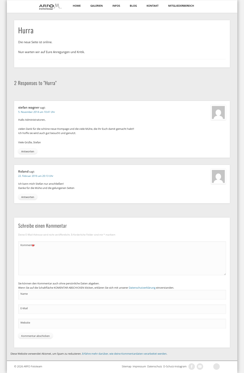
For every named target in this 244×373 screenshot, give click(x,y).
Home (77, 5)
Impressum (140, 366)
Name (24, 293)
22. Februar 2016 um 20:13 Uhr (35, 176)
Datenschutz (155, 366)
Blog (133, 5)
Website (25, 322)
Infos (116, 5)
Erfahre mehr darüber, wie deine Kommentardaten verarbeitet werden (124, 353)
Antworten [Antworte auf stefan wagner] (27, 151)
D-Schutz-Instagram (175, 366)
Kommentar (27, 245)
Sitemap (127, 366)
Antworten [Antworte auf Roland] (27, 197)
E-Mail (24, 308)
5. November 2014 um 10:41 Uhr (36, 112)
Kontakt (152, 5)
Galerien (96, 5)
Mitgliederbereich (181, 5)
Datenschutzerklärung (142, 287)
